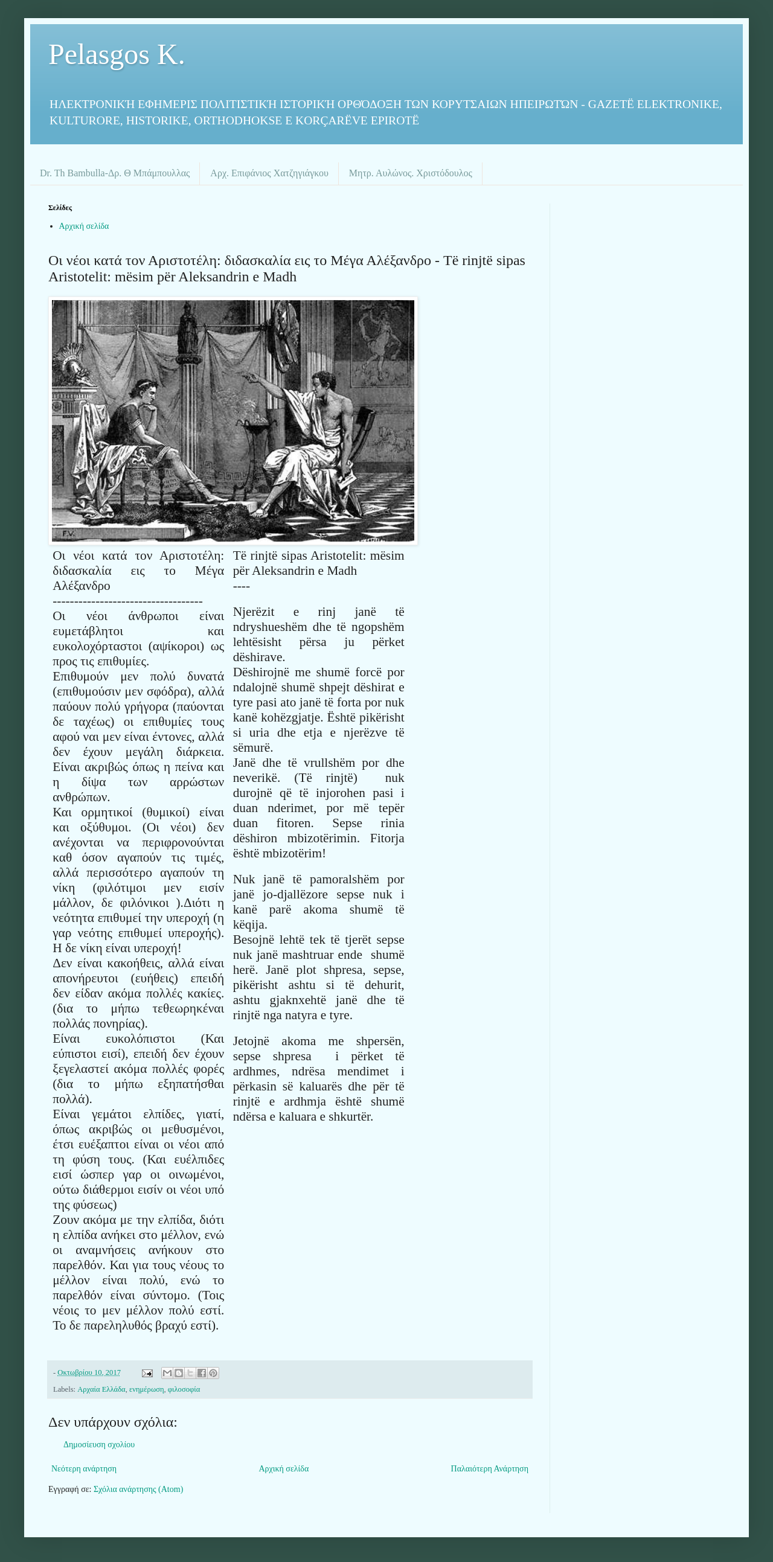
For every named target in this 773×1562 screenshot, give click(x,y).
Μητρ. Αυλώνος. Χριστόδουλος (410, 173)
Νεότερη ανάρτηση (84, 1468)
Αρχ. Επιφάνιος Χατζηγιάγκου (269, 173)
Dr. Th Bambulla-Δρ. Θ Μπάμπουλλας (115, 173)
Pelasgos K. (116, 54)
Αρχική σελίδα (84, 226)
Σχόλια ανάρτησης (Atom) (138, 1489)
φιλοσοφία (184, 1389)
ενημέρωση (146, 1389)
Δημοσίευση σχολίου (99, 1444)
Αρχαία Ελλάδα (101, 1389)
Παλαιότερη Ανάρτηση (489, 1468)
